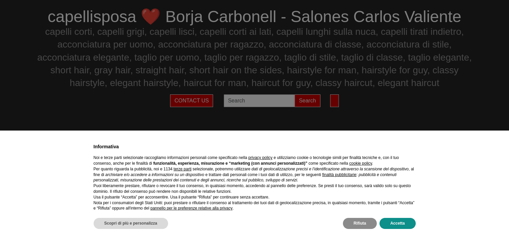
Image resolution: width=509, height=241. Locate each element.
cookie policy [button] (360, 163)
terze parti (182, 169)
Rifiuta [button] (360, 223)
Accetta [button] (397, 223)
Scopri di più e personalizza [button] (130, 223)
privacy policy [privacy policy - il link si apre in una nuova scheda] (260, 157)
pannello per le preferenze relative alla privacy (191, 208)
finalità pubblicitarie (339, 174)
